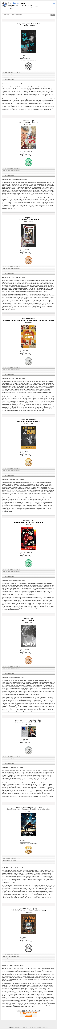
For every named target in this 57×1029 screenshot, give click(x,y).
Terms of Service (44, 1027)
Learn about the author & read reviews (11, 74)
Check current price (25, 58)
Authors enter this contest (8, 79)
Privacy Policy (36, 1027)
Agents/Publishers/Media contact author (11, 72)
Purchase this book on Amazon (9, 77)
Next (39, 1010)
